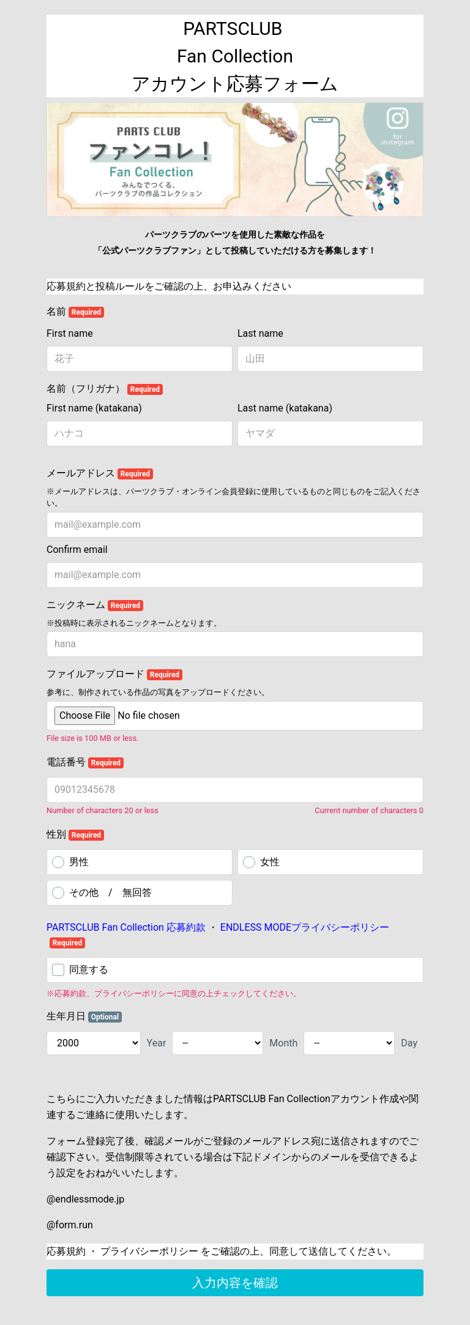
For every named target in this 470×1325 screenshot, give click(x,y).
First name (70, 333)
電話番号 (85, 762)
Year (156, 1043)
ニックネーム (95, 605)
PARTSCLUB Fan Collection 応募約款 (127, 927)
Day (409, 1043)
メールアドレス (100, 473)
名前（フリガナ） (105, 389)
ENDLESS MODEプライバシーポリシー (303, 927)
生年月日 (84, 1016)
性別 (75, 834)
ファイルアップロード (114, 674)
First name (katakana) (94, 408)
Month (283, 1043)
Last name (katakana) (284, 408)
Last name (260, 333)
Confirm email (77, 549)
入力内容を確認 (235, 1282)
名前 (75, 312)
